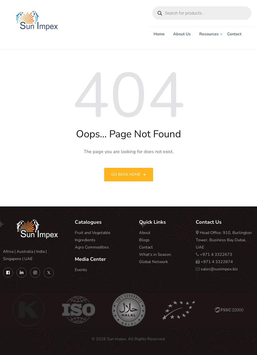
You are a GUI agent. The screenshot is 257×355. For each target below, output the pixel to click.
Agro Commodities (92, 247)
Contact (234, 34)
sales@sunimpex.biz (219, 269)
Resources (209, 34)
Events (81, 270)
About (144, 232)
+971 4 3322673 (216, 254)
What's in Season (155, 254)
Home (159, 34)
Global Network (153, 262)
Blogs (144, 240)
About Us (182, 34)
